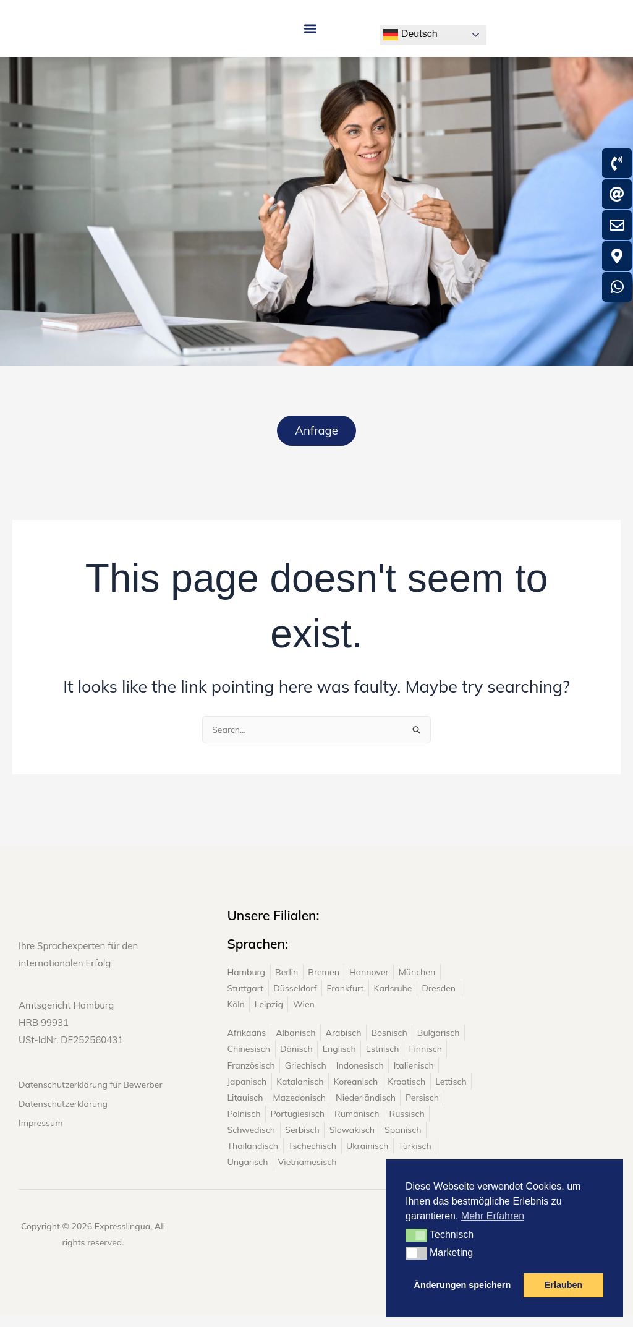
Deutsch (410, 34)
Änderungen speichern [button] (462, 1285)
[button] (310, 35)
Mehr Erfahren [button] (492, 1216)
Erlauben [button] (564, 1285)
